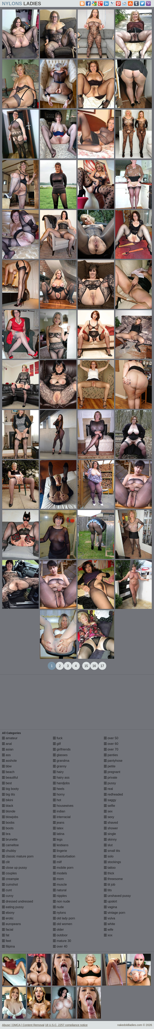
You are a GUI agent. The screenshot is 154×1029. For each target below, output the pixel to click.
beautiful (10, 777)
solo (108, 856)
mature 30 (62, 941)
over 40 (60, 946)
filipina (8, 946)
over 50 (111, 738)
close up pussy (14, 867)
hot (57, 800)
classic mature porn (17, 856)
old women (62, 924)
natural (59, 890)
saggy (110, 800)
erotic (8, 918)
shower (111, 828)
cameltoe (10, 845)
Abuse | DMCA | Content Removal (23, 1025)
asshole (9, 760)
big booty (10, 789)
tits (108, 890)
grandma (61, 760)
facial (7, 929)
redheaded (113, 794)
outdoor (60, 935)
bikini (7, 800)
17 (102, 666)
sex (108, 811)
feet (6, 941)
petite (110, 766)
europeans (11, 924)
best (7, 783)
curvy (7, 895)
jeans (58, 822)
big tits (8, 794)
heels (58, 789)
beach (8, 772)
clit (6, 862)
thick (109, 873)
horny (59, 794)
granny (59, 766)
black (7, 805)
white (109, 924)
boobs (8, 822)
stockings (112, 862)
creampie (10, 879)
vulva (109, 918)
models (60, 873)
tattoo (110, 867)
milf (57, 862)
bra (6, 834)
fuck (58, 738)
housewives (63, 805)
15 (86, 666)
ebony (8, 912)
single (110, 834)
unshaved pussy (117, 895)
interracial (62, 817)
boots (8, 828)
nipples (60, 895)
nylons (59, 912)
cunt (7, 890)
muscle (60, 884)
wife (108, 929)
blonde (8, 811)
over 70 (111, 749)
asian (7, 749)
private (110, 777)
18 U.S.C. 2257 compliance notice (66, 1025)
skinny (110, 839)
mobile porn (63, 867)
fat (5, 935)
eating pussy (13, 907)
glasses (60, 755)
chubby (9, 850)
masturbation (64, 856)
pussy (110, 783)
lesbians (60, 845)
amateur (9, 738)
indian (59, 811)
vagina (110, 907)
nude (58, 907)
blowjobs (10, 817)
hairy (58, 772)
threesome (113, 879)
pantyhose (113, 760)
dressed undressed (17, 901)
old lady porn (64, 918)
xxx (108, 935)
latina (58, 834)
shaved (111, 822)
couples (9, 873)
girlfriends (62, 749)
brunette (9, 839)
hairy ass (61, 777)
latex (58, 828)
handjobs (61, 783)
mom (58, 879)
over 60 (111, 743)
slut (108, 845)
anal (7, 743)
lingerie (60, 850)
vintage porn (114, 912)
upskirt (110, 901)
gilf (57, 743)
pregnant (112, 772)
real (108, 789)
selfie (109, 805)
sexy (109, 817)
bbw (7, 766)
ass (6, 755)
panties (111, 755)
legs (58, 839)
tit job (109, 884)
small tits (112, 850)
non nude (61, 901)
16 (94, 666)
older (58, 929)
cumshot (10, 884)
